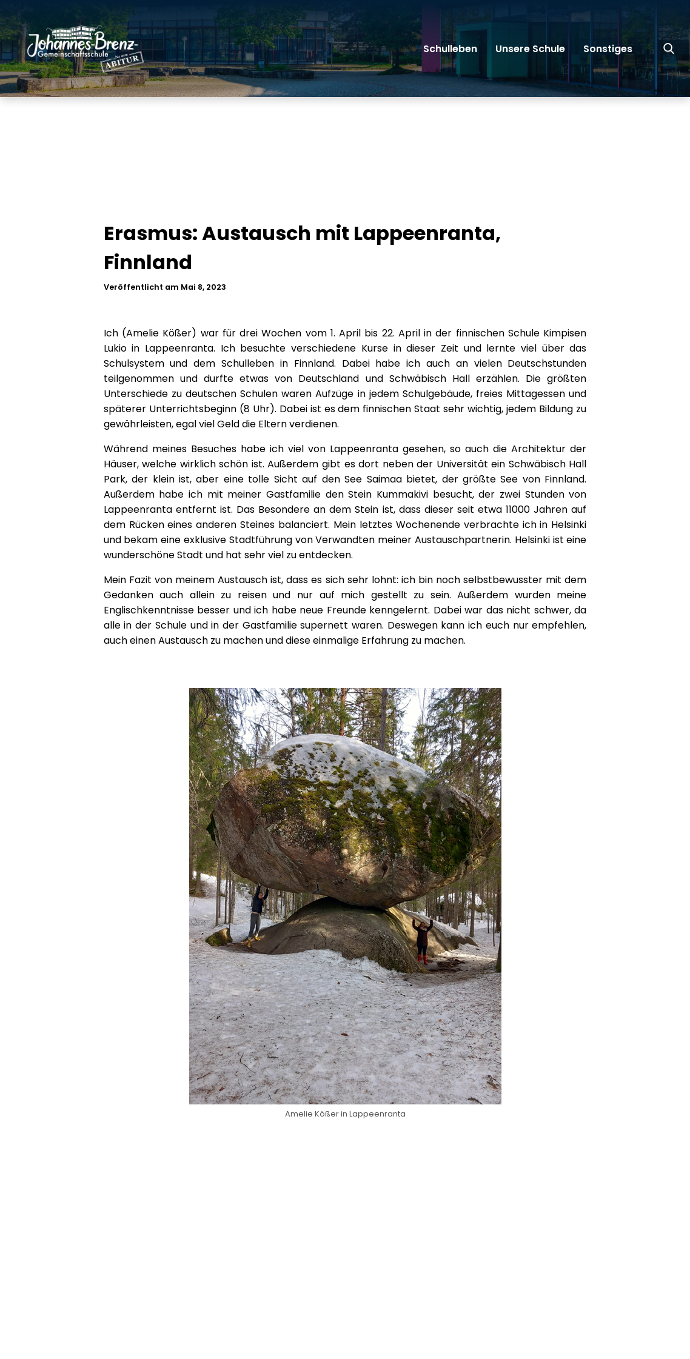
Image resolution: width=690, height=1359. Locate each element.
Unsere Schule (530, 49)
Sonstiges (607, 49)
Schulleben (450, 49)
